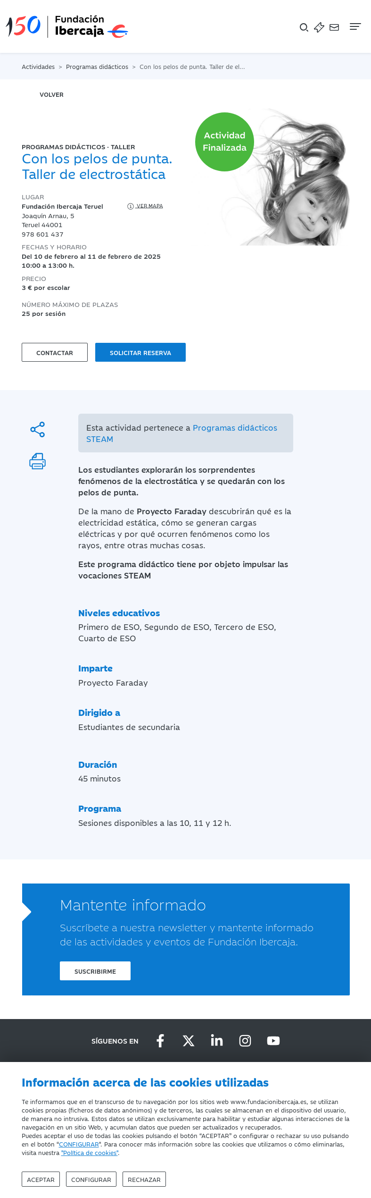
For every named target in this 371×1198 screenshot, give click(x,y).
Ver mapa (144, 206)
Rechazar (144, 1179)
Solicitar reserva (140, 352)
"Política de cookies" (89, 1152)
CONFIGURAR (79, 1143)
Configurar (91, 1179)
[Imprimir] (37, 461)
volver (52, 94)
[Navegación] (354, 26)
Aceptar (41, 1179)
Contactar (54, 352)
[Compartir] (37, 429)
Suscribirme (95, 971)
